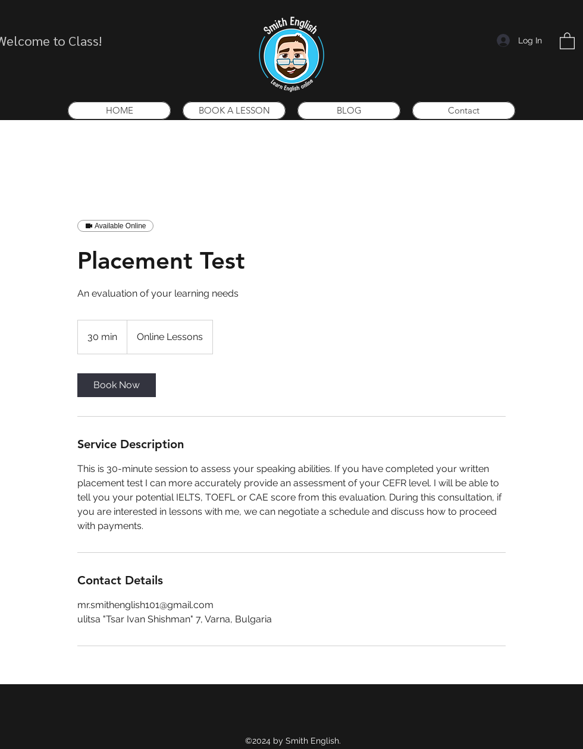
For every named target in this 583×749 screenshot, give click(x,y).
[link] (116, 385)
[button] (567, 40)
